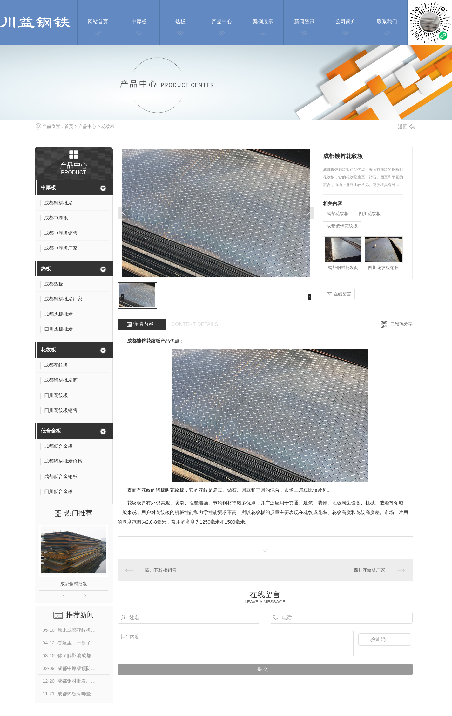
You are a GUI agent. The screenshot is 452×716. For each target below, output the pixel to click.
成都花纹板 (338, 213)
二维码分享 (401, 323)
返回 (406, 126)
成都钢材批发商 (343, 267)
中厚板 (48, 187)
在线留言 (339, 294)
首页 (68, 126)
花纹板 (108, 126)
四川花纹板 (370, 213)
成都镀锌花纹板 (342, 225)
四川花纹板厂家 (369, 570)
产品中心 (87, 126)
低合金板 (51, 431)
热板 (46, 268)
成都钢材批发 (73, 583)
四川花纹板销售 (383, 267)
